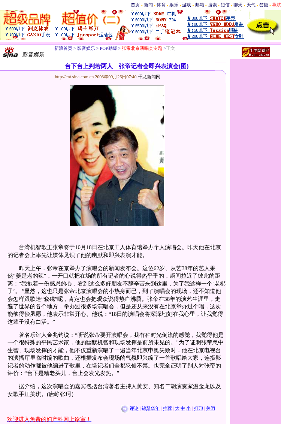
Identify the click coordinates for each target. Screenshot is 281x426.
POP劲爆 (108, 48)
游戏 (186, 4)
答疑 (263, 4)
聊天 (237, 4)
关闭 (210, 408)
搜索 (212, 4)
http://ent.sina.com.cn (75, 76)
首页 (135, 4)
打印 (198, 408)
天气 (251, 4)
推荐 (167, 408)
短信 (225, 4)
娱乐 (173, 4)
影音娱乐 (86, 48)
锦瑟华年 (151, 408)
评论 (134, 408)
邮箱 (199, 4)
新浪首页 (63, 48)
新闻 (148, 4)
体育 (161, 4)
